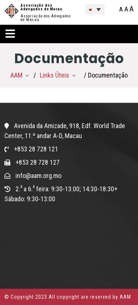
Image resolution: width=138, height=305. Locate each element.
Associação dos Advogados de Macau (42, 7)
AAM (16, 75)
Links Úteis (54, 75)
